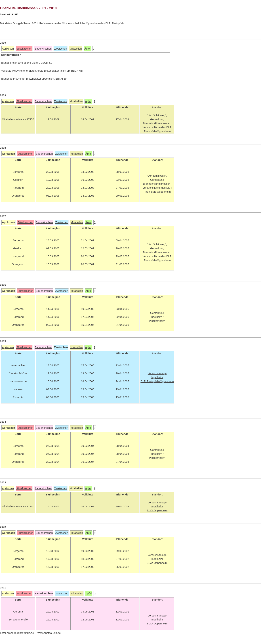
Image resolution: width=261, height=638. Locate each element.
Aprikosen (8, 48)
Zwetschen (60, 48)
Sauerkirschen (43, 48)
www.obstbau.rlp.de (49, 632)
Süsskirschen (24, 48)
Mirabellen (76, 48)
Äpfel (87, 48)
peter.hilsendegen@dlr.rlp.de (17, 632)
